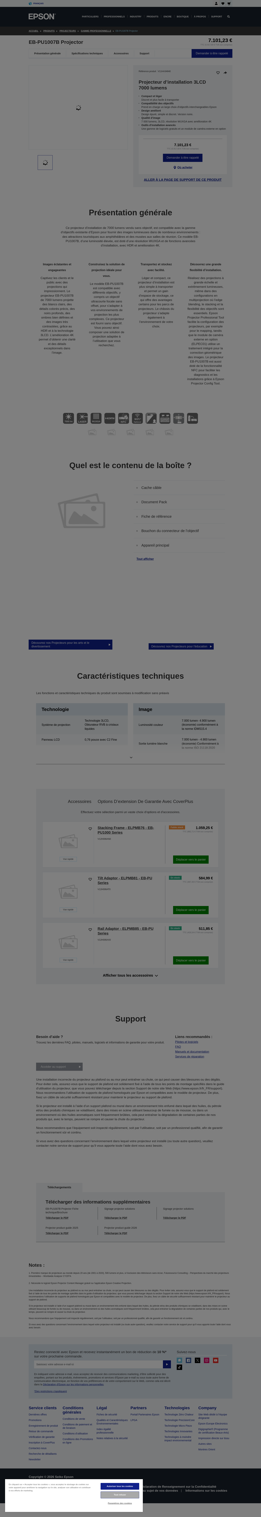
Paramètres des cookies (120, 1503)
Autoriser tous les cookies (120, 1486)
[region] (74, 1495)
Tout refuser (120, 1495)
